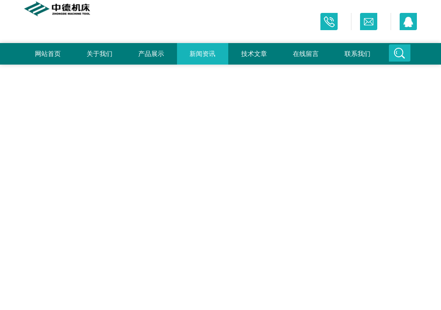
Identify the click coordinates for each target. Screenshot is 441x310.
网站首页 (48, 53)
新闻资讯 (202, 53)
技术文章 (254, 53)
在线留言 (306, 53)
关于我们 (99, 53)
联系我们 (357, 53)
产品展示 (151, 53)
